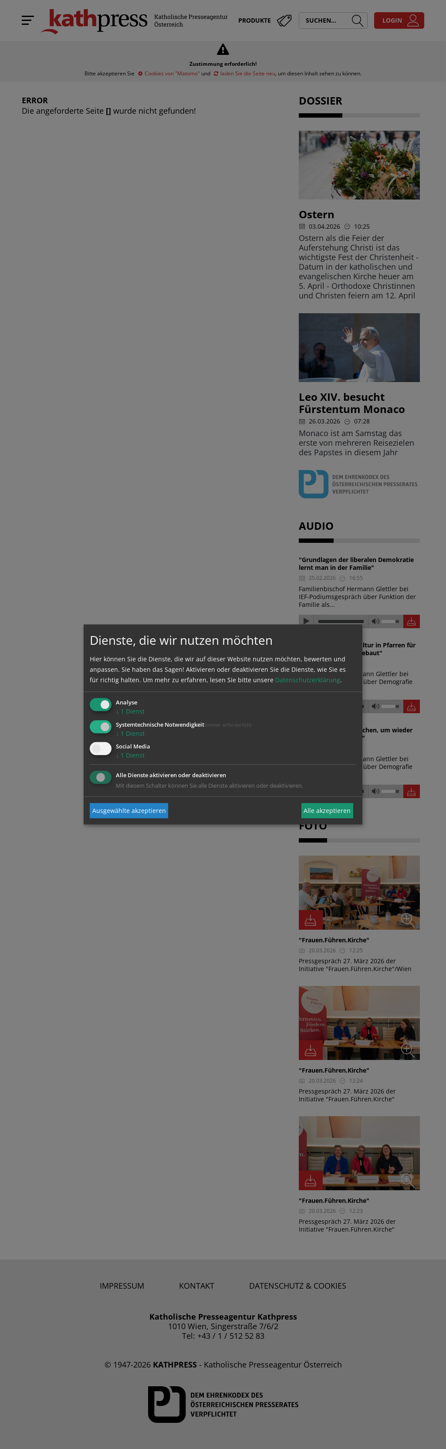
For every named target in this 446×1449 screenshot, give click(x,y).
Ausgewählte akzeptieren (129, 810)
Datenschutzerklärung (307, 680)
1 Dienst (130, 711)
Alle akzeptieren (327, 810)
